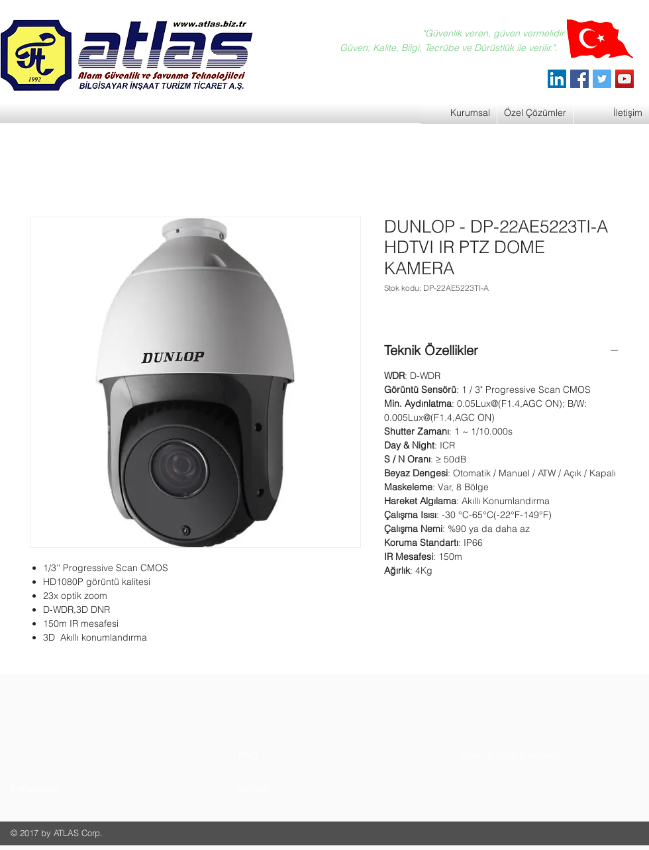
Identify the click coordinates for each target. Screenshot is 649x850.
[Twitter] (602, 79)
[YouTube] (624, 79)
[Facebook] (579, 79)
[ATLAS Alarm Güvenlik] (557, 79)
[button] (61, 789)
